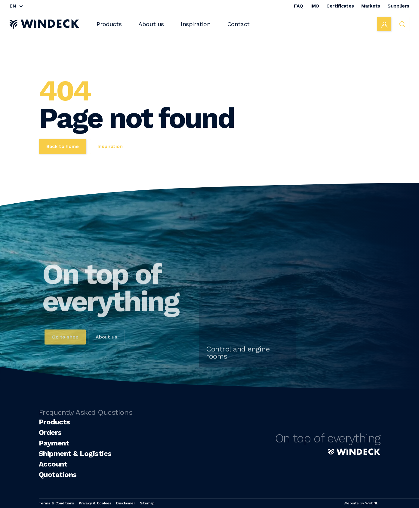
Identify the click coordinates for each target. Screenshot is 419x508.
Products (109, 24)
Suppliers (398, 6)
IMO (314, 6)
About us (151, 24)
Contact (238, 24)
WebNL (371, 503)
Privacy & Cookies (95, 503)
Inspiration (196, 24)
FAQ (298, 6)
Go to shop (65, 344)
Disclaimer (125, 503)
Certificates (340, 6)
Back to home (62, 146)
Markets (370, 6)
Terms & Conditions (56, 503)
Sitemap (147, 503)
